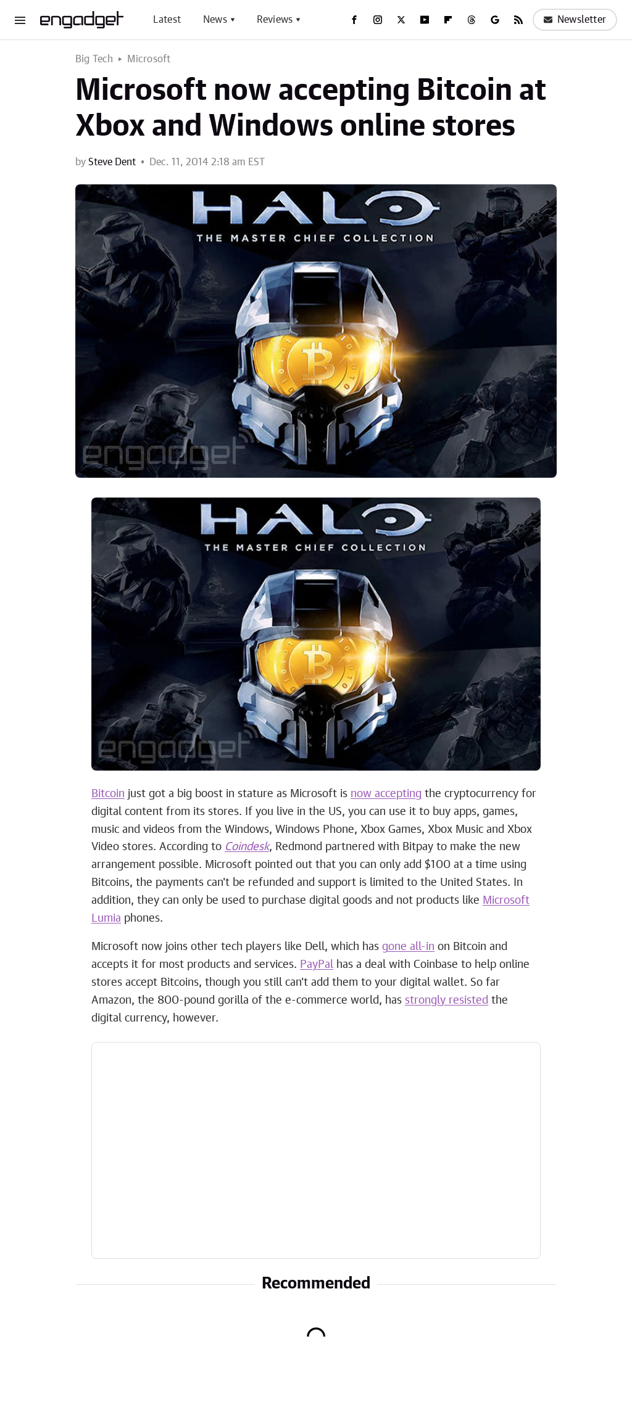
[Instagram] (377, 19)
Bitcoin (108, 794)
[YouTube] (424, 19)
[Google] (495, 19)
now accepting (386, 794)
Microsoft (149, 59)
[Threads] (471, 19)
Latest (167, 20)
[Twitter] (401, 19)
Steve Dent (112, 162)
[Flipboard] (448, 19)
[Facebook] (354, 19)
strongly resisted (446, 1000)
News (215, 20)
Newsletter (575, 20)
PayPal (316, 964)
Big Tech (94, 59)
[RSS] (518, 19)
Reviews (275, 20)
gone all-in (408, 946)
